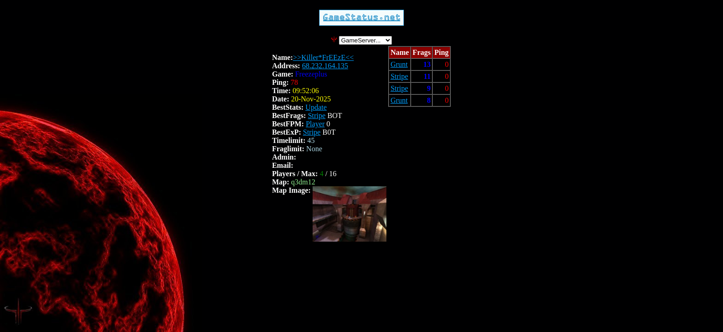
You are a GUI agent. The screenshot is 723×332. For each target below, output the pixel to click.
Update (315, 107)
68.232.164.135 (325, 66)
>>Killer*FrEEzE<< (323, 57)
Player (315, 124)
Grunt (399, 64)
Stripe (317, 115)
